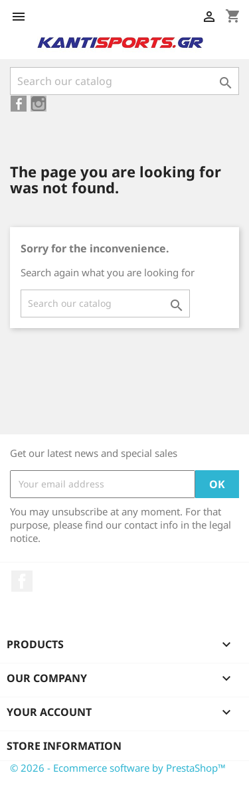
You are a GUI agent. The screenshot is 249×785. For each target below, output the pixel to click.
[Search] (124, 81)
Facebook (22, 581)
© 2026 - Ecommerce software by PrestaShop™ (118, 767)
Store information (64, 746)
